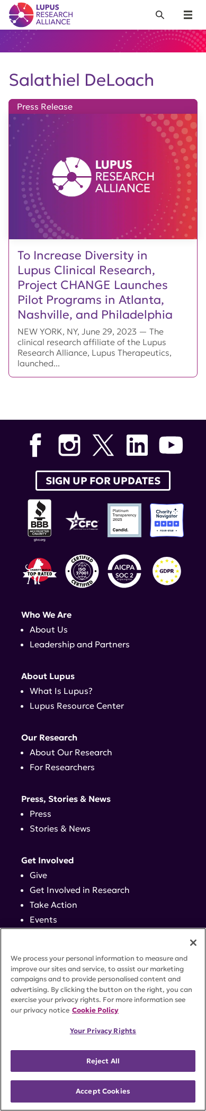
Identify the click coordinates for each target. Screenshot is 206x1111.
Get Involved (47, 860)
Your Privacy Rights (103, 1030)
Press (40, 813)
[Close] (193, 942)
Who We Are (46, 614)
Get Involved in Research (80, 889)
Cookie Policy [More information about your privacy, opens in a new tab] (95, 1010)
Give (38, 875)
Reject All (103, 1060)
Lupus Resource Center (77, 705)
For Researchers (62, 767)
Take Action (53, 904)
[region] (103, 1019)
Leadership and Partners (80, 644)
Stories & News (60, 828)
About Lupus (48, 676)
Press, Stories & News (66, 798)
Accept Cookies (103, 1091)
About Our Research (71, 752)
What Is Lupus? (61, 690)
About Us (49, 629)
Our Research (49, 737)
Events (43, 919)
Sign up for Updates (103, 480)
